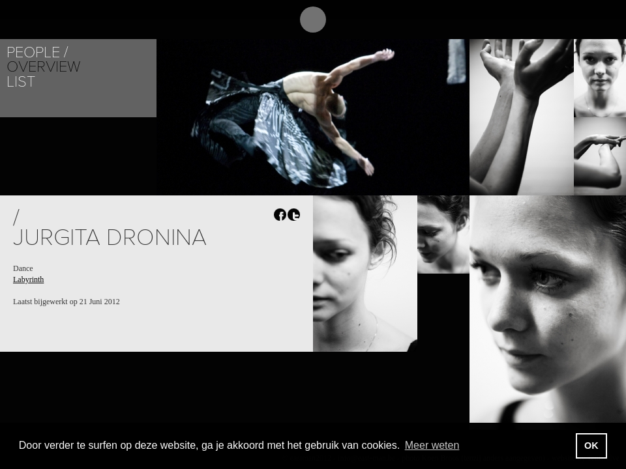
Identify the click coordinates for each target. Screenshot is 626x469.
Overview (43, 66)
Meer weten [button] (432, 445)
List (21, 81)
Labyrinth (28, 279)
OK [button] (591, 445)
